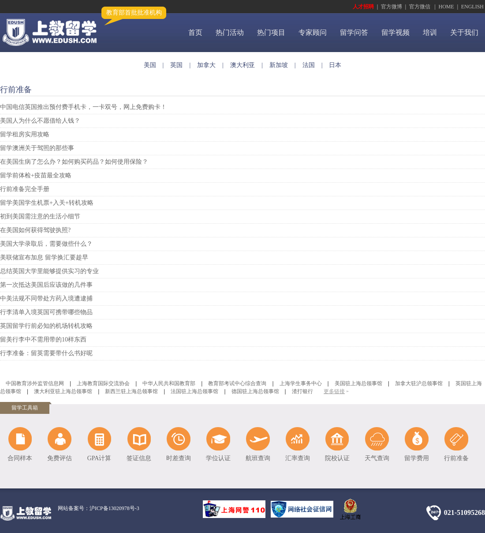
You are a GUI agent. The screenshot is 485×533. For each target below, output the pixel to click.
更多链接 (334, 391)
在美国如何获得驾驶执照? (35, 230)
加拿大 (206, 65)
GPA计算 (99, 458)
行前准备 (456, 458)
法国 (308, 65)
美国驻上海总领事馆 (358, 383)
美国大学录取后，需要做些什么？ (46, 243)
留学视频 (395, 32)
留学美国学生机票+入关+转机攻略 (46, 202)
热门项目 (271, 32)
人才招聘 (363, 7)
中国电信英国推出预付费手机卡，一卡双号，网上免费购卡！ (83, 107)
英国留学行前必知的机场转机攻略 (46, 326)
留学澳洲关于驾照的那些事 (37, 148)
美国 (150, 65)
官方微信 (420, 7)
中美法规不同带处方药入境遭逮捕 (46, 298)
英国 (176, 65)
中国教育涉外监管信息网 (35, 383)
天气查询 (377, 458)
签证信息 (139, 458)
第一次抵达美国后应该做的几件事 (46, 285)
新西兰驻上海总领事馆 (131, 391)
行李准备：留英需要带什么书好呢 (46, 353)
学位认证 (218, 458)
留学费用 (416, 458)
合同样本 (19, 458)
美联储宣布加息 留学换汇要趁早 (44, 257)
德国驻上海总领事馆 (255, 391)
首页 (195, 32)
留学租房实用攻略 (24, 134)
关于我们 (464, 32)
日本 (335, 65)
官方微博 (391, 7)
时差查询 (178, 458)
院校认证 (337, 458)
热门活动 (230, 32)
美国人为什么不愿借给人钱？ (40, 120)
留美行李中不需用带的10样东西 (43, 339)
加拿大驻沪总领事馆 (419, 383)
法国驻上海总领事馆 (194, 391)
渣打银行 (302, 391)
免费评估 (59, 458)
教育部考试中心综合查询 (237, 383)
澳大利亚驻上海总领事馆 (63, 391)
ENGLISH (472, 7)
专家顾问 (312, 32)
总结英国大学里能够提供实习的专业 (49, 271)
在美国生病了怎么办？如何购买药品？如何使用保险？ (74, 161)
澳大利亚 (242, 65)
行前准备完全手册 (24, 189)
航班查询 (258, 458)
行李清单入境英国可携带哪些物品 (46, 312)
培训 (430, 32)
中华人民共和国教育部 (168, 383)
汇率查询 (297, 458)
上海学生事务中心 (301, 383)
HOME (446, 7)
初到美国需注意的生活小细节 (40, 216)
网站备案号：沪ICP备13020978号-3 (98, 508)
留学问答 (354, 32)
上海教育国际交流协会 (103, 383)
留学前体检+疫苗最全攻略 (35, 175)
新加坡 (278, 65)
